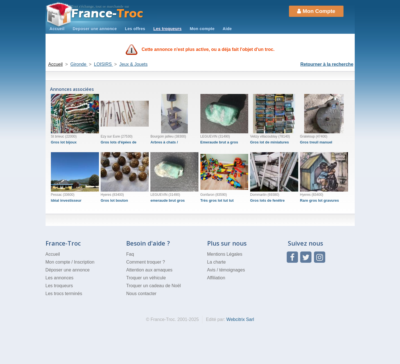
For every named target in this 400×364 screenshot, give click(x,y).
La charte (216, 262)
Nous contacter (141, 293)
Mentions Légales (224, 254)
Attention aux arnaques (149, 270)
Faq (130, 254)
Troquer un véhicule (146, 277)
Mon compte (202, 28)
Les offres (135, 28)
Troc (107, 14)
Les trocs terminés (64, 293)
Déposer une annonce (68, 270)
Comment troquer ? (145, 262)
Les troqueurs (167, 28)
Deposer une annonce (95, 28)
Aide (227, 28)
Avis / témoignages (226, 270)
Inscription (84, 262)
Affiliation (216, 277)
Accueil (57, 28)
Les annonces (60, 277)
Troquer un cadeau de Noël (153, 285)
